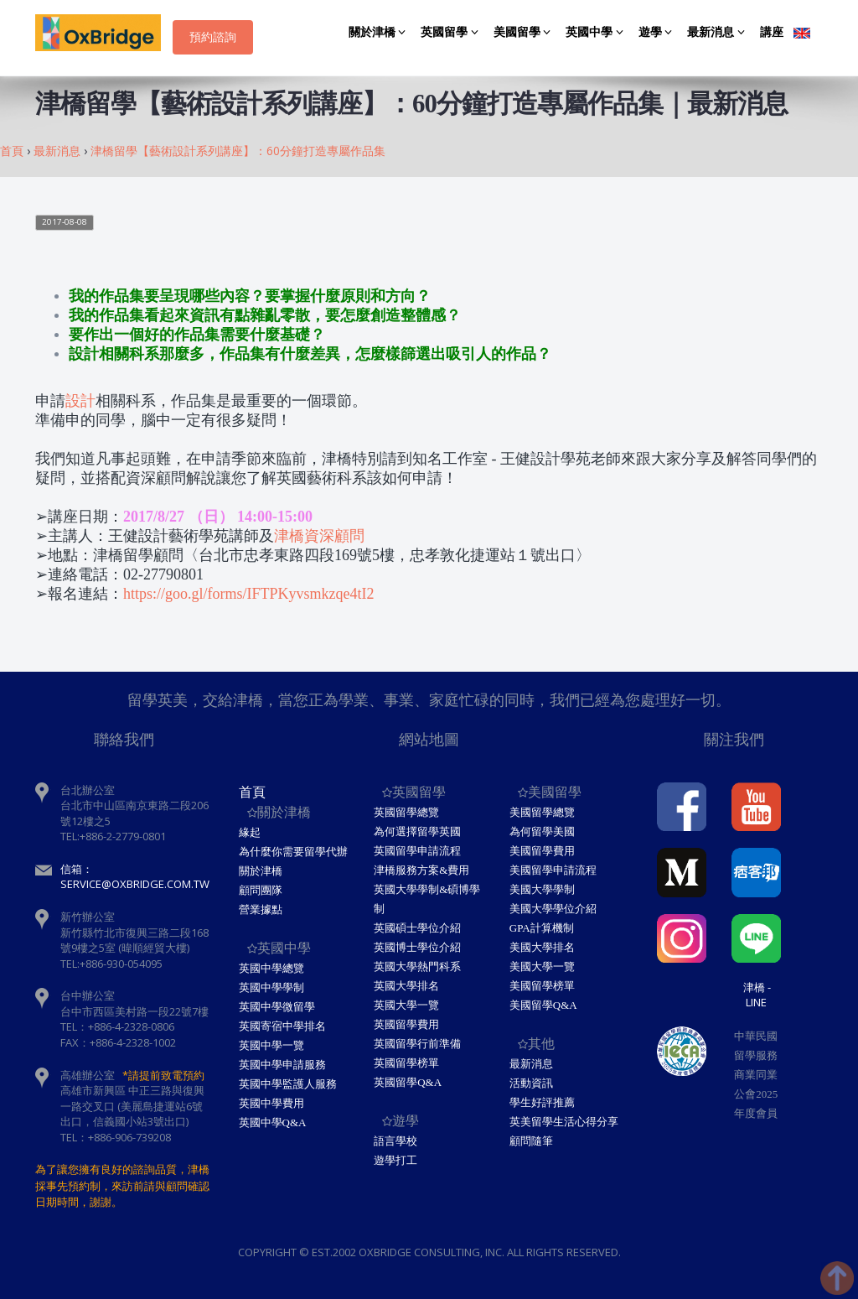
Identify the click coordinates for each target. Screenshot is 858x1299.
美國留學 (525, 32)
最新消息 (718, 32)
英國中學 (597, 32)
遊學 (658, 32)
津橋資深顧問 (319, 535)
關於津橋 (380, 32)
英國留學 (452, 32)
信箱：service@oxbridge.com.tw (134, 876)
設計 (80, 400)
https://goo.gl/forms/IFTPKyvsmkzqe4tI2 (249, 593)
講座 (771, 32)
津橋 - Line (757, 994)
